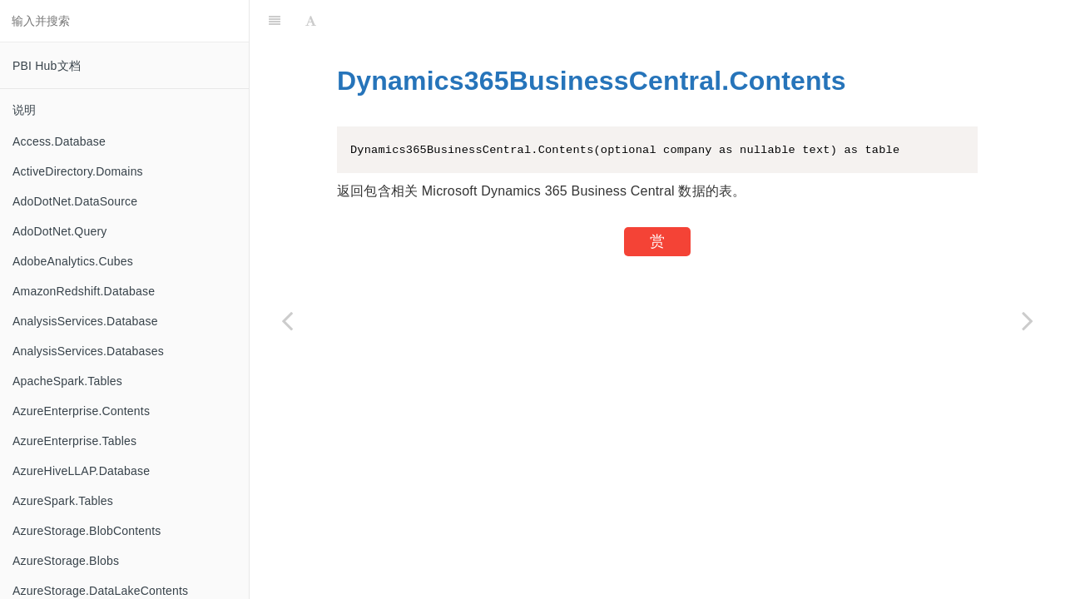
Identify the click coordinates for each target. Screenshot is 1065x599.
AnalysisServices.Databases (88, 351)
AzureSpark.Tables (62, 500)
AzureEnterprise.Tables (74, 441)
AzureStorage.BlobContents (86, 530)
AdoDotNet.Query (59, 231)
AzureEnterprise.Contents (81, 411)
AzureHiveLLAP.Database (81, 471)
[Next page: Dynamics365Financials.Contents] (1027, 320)
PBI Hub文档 (46, 65)
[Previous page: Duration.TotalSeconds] (287, 320)
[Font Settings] (311, 21)
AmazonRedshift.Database (83, 291)
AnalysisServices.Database (85, 321)
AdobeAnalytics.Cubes (72, 261)
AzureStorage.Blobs (65, 560)
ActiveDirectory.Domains (77, 171)
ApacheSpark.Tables (67, 381)
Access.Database (59, 141)
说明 (24, 109)
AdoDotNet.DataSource (74, 201)
